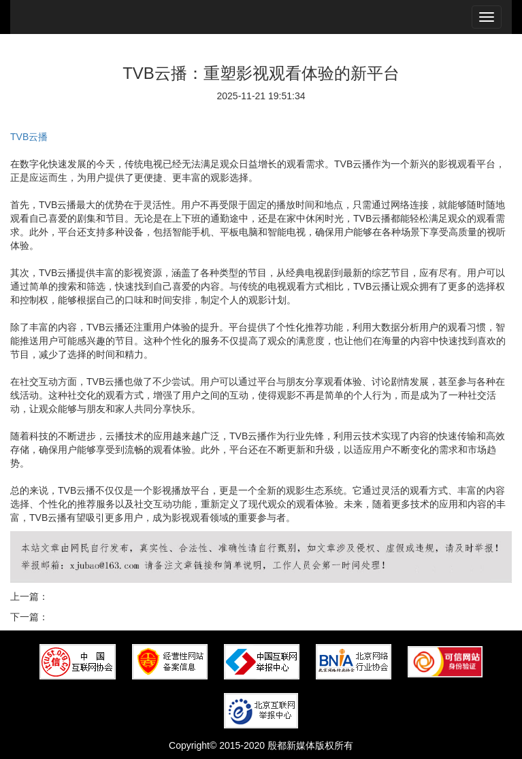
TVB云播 (29, 136)
